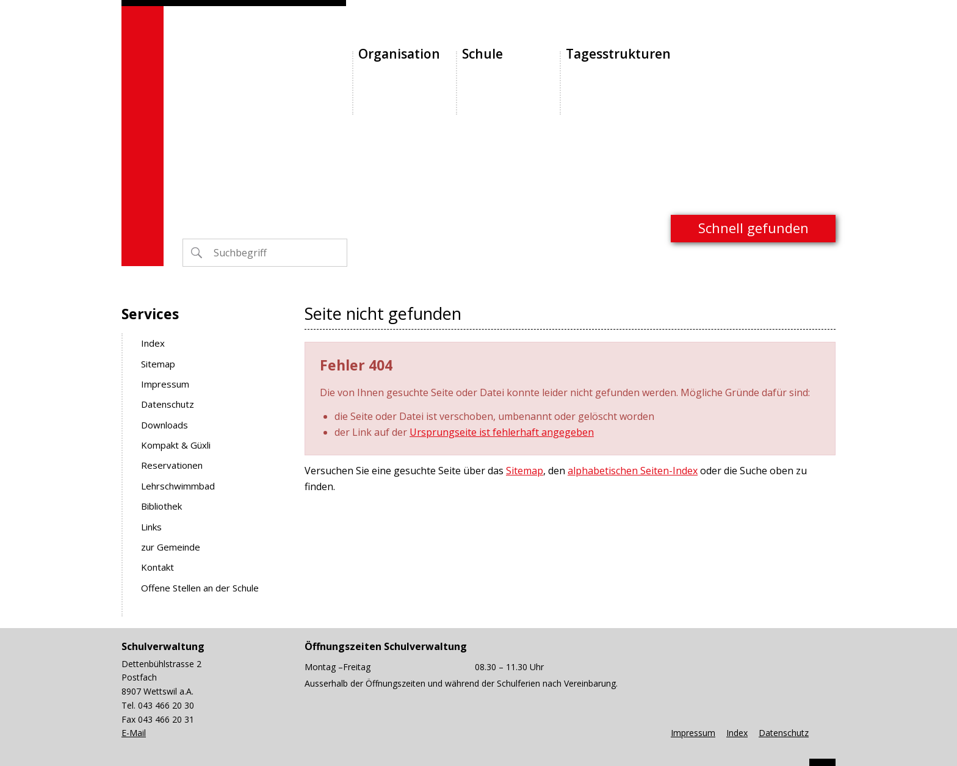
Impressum (165, 384)
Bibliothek (161, 506)
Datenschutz (167, 404)
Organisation (399, 53)
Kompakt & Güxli (176, 445)
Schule (482, 53)
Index (153, 343)
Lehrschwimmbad (178, 486)
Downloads (164, 425)
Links (151, 527)
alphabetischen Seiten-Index (633, 470)
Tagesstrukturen (618, 53)
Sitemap (158, 364)
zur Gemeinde (170, 547)
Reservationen (172, 465)
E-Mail (133, 733)
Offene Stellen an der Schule (200, 588)
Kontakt (157, 567)
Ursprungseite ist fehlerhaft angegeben (502, 432)
